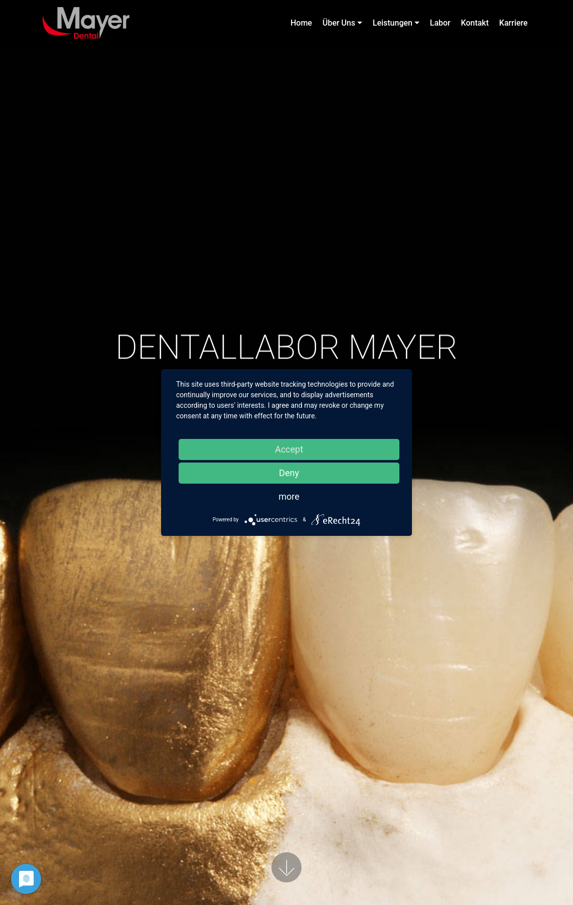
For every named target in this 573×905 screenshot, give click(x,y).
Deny (289, 473)
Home (301, 23)
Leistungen (392, 23)
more (289, 496)
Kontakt (475, 23)
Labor (440, 23)
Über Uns (339, 23)
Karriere (513, 23)
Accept (289, 449)
